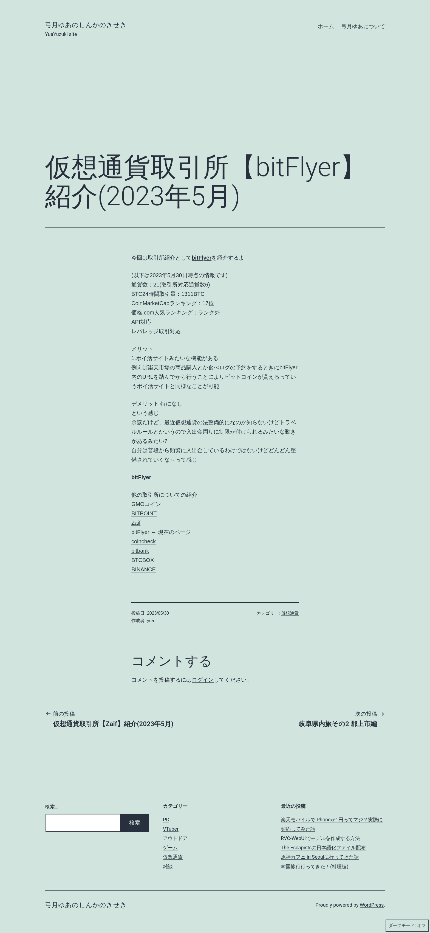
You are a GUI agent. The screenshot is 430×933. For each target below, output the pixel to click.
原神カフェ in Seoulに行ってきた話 (320, 857)
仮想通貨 (290, 613)
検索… (51, 807)
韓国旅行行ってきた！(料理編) (314, 866)
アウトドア (175, 838)
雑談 (168, 866)
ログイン (203, 680)
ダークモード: (407, 925)
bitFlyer (201, 258)
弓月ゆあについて (363, 26)
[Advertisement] (215, 103)
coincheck (143, 541)
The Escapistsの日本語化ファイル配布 (323, 847)
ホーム (326, 26)
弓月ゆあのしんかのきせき (86, 25)
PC (166, 819)
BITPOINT (144, 513)
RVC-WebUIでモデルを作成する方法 (320, 838)
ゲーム (170, 847)
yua (150, 620)
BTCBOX (142, 560)
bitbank (140, 551)
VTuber (171, 829)
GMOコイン (146, 504)
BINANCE (143, 569)
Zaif (135, 523)
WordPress (372, 905)
